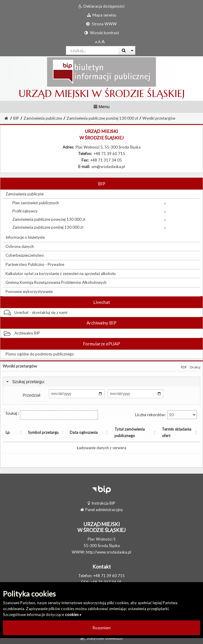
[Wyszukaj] (123, 50)
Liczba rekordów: (166, 414)
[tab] (101, 382)
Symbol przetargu (28, 432)
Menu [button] (102, 106)
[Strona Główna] (6, 118)
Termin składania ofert (171, 432)
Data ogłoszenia (69, 432)
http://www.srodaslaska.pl (108, 552)
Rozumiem (102, 627)
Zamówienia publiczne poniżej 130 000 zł (102, 118)
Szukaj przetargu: (28, 381)
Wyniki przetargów (158, 118)
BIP (16, 118)
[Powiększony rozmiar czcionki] (99, 41)
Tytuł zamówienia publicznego (112, 432)
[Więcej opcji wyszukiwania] (132, 50)
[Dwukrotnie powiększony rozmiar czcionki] (103, 41)
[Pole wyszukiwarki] (92, 50)
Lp (8, 432)
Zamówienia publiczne (43, 118)
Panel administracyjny (101, 509)
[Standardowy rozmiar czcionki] (96, 41)
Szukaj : (52, 415)
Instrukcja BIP (101, 503)
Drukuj (195, 367)
